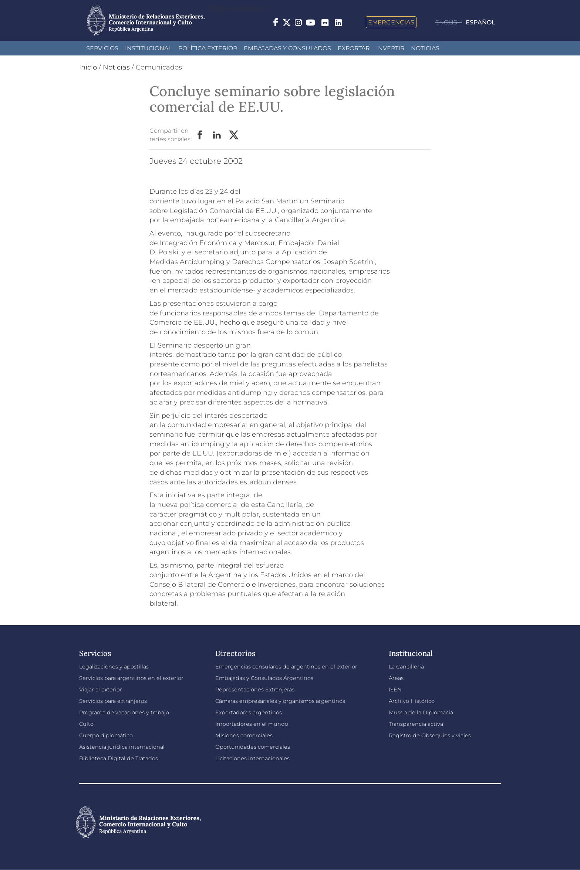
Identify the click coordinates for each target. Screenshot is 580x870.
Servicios (102, 48)
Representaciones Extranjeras (254, 689)
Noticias (425, 48)
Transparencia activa (416, 724)
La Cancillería (406, 666)
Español (480, 22)
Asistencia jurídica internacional (122, 747)
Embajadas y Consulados (287, 48)
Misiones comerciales (244, 735)
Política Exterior (207, 48)
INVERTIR (390, 48)
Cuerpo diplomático (106, 735)
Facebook (200, 135)
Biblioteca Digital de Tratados (118, 758)
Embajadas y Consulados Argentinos (264, 678)
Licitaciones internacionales (252, 758)
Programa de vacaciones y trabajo (124, 712)
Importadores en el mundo (251, 724)
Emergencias (391, 22)
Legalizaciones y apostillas (114, 666)
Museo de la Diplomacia (421, 712)
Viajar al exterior (100, 689)
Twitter (234, 135)
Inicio (88, 67)
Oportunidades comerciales (252, 747)
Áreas (396, 678)
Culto (86, 724)
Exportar (354, 48)
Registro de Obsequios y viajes (430, 735)
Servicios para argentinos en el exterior (131, 678)
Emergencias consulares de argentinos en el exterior (286, 666)
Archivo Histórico (412, 701)
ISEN (395, 689)
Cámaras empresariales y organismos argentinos (280, 701)
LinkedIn (217, 135)
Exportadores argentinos (248, 712)
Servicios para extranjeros (113, 701)
